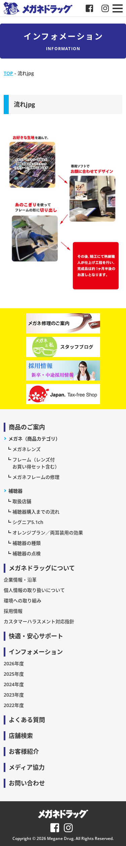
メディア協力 (27, 767)
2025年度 (14, 674)
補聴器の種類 (26, 543)
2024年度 (14, 684)
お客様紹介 (24, 751)
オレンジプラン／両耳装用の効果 (47, 532)
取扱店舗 (21, 501)
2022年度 (14, 705)
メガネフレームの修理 (35, 477)
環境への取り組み (22, 600)
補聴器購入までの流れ (35, 511)
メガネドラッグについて (42, 568)
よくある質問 (27, 720)
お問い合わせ (27, 783)
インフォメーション (36, 652)
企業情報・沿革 (20, 579)
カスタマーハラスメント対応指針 (39, 621)
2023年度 (14, 695)
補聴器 (15, 491)
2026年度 (14, 663)
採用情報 (13, 611)
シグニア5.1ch (27, 522)
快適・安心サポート (36, 636)
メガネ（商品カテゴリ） (34, 438)
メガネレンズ (26, 449)
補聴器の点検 (26, 553)
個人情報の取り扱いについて (34, 590)
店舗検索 (21, 736)
